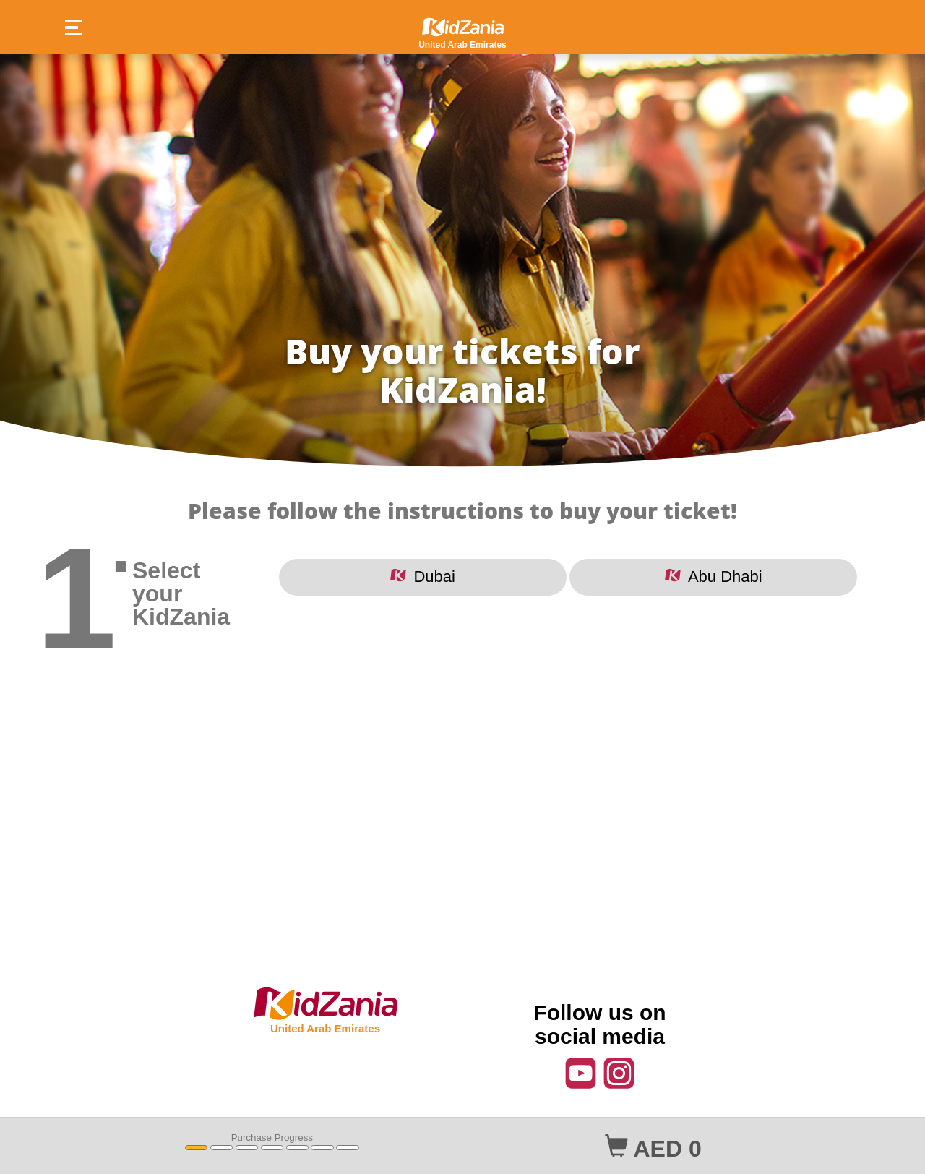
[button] (66, 29)
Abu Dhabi (713, 576)
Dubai (422, 576)
